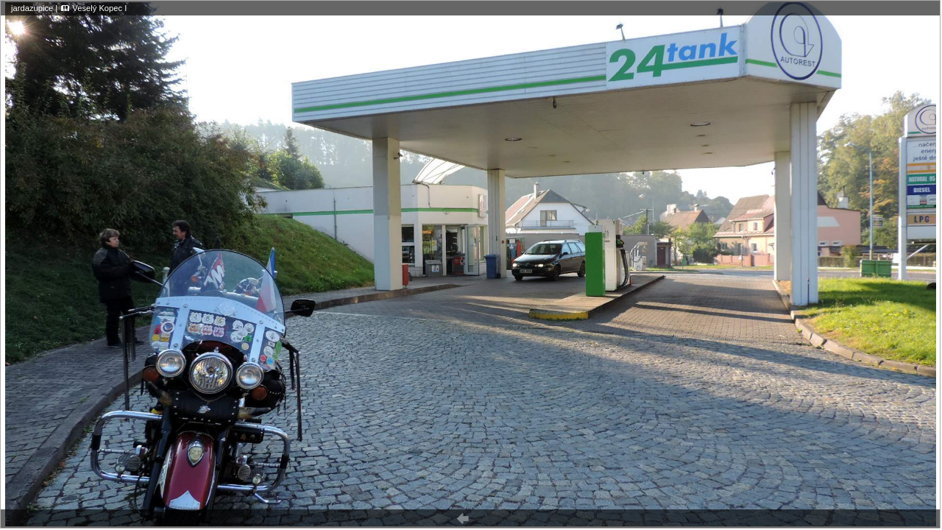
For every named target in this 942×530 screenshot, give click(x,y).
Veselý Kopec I (99, 8)
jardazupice (32, 8)
